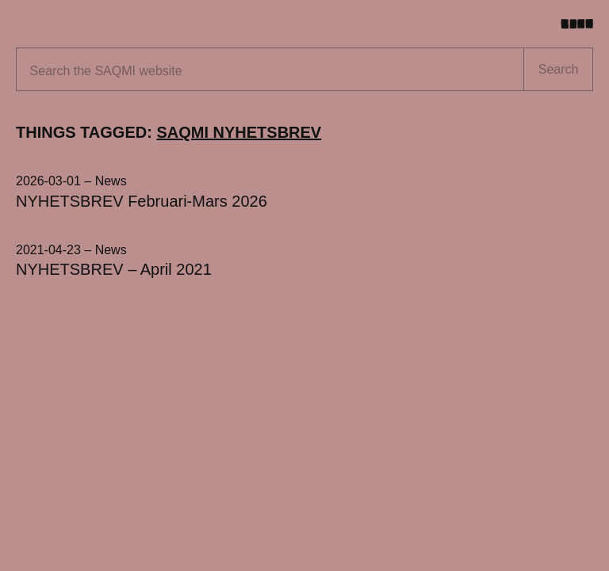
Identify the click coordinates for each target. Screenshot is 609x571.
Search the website (106, 71)
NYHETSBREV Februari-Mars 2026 (141, 201)
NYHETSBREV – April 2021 (114, 269)
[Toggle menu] (583, 24)
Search (558, 69)
